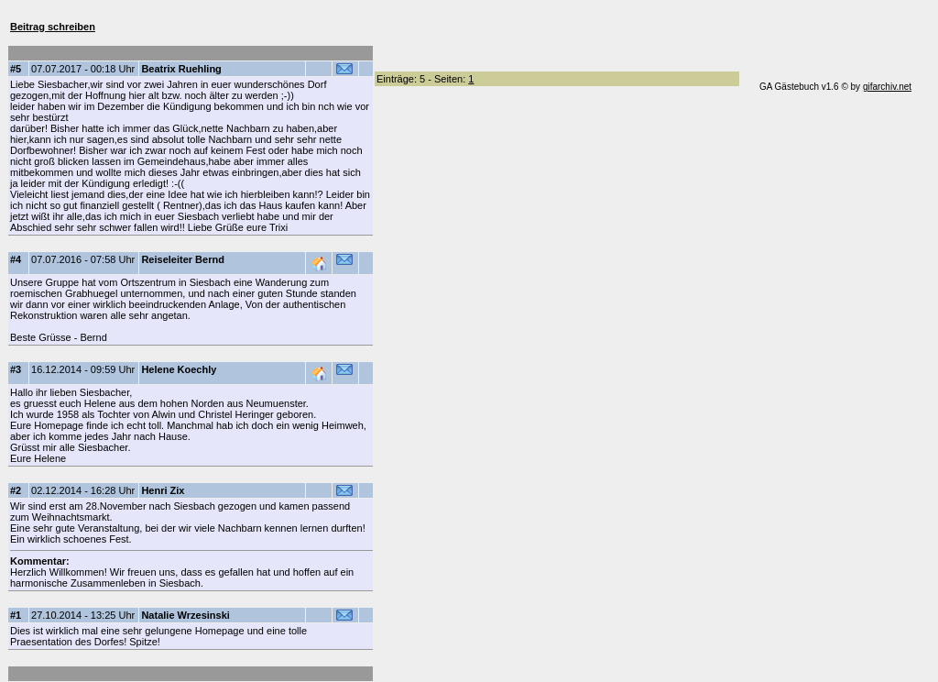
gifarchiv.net (887, 87)
